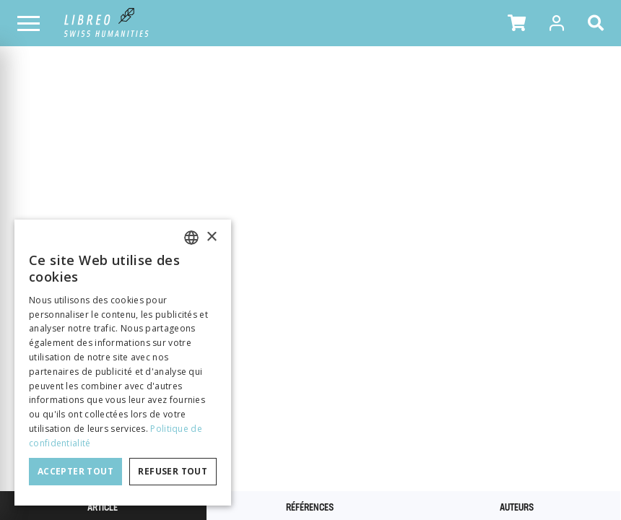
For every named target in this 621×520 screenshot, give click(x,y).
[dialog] (122, 363)
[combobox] (191, 237)
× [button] (211, 237)
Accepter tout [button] (75, 471)
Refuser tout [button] (172, 471)
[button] (516, 23)
